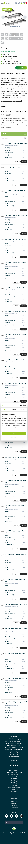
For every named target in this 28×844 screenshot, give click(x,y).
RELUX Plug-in (14, 783)
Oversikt (3, 73)
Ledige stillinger (14, 770)
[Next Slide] (25, 17)
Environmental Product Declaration (14, 775)
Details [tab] (14, 409)
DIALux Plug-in (14, 781)
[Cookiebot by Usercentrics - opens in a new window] (20, 405)
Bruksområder (14, 808)
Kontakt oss (14, 768)
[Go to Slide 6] (17, 26)
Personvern (14, 791)
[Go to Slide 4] (14, 26)
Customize (14, 437)
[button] (14, 17)
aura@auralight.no (13, 756)
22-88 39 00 (14, 760)
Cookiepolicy (14, 789)
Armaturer (14, 801)
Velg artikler (21, 68)
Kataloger (14, 779)
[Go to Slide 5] (16, 26)
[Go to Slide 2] (10, 26)
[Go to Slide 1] (8, 26)
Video (23, 73)
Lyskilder (14, 803)
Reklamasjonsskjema (14, 787)
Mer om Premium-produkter (8, 51)
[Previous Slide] (3, 17)
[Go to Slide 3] (12, 26)
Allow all (14, 433)
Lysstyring (14, 805)
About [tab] (23, 409)
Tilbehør (17, 73)
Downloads (10, 73)
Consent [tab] (5, 409)
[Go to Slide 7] (19, 26)
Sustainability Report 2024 (14, 772)
